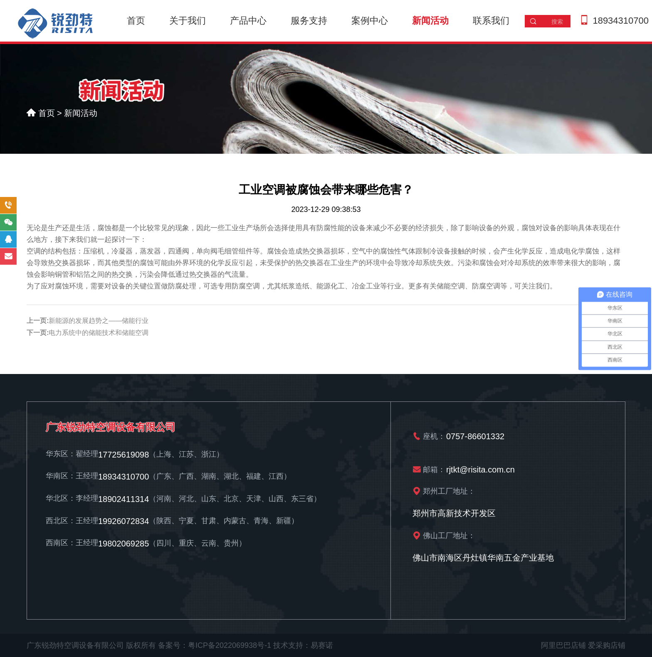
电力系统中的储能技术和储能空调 (98, 332)
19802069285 (123, 543)
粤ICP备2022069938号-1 (229, 645)
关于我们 (187, 20)
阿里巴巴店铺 (563, 645)
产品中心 (248, 20)
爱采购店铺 (606, 645)
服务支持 (309, 20)
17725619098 (123, 454)
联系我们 (491, 20)
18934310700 (621, 20)
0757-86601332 (475, 435)
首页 (136, 20)
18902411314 (123, 499)
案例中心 (369, 20)
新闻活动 (430, 20)
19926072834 (123, 521)
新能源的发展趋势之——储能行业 (98, 320)
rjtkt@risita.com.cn (480, 469)
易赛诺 (322, 645)
